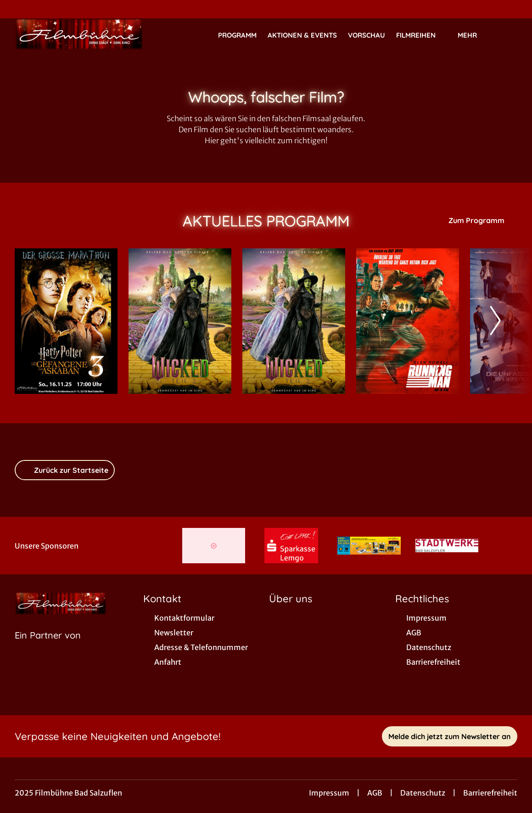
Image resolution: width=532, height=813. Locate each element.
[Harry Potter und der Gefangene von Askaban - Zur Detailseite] (66, 321)
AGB (374, 792)
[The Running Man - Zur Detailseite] (407, 321)
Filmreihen (421, 35)
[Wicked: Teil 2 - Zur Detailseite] (180, 321)
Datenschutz (422, 792)
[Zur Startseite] (79, 35)
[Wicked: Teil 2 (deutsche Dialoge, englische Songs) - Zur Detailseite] (293, 321)
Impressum (329, 792)
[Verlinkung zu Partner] (213, 545)
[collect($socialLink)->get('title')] (16, 9)
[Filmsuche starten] (508, 35)
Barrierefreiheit (490, 792)
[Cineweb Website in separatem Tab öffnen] (48, 647)
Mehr (473, 35)
